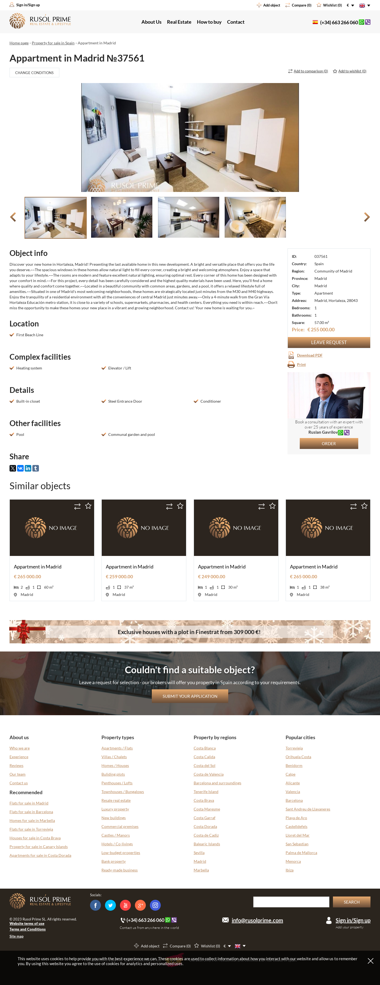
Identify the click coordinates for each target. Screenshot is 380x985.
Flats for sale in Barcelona (31, 811)
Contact (236, 22)
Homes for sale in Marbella (32, 820)
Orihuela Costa (298, 756)
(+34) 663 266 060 (339, 22)
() (311, 71)
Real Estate (179, 22)
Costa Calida (204, 756)
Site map (16, 936)
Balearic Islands (207, 844)
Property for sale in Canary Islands (39, 846)
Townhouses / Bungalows (122, 791)
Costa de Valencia (209, 774)
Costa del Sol (204, 765)
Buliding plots (113, 774)
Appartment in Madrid (37, 567)
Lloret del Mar (298, 835)
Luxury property (115, 809)
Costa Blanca (205, 748)
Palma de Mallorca (301, 852)
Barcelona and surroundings (217, 783)
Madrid (200, 861)
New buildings (113, 817)
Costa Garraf (204, 817)
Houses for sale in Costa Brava (35, 838)
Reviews (16, 765)
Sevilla (199, 852)
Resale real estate (116, 800)
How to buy (209, 22)
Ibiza (290, 870)
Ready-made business (119, 870)
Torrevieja (294, 748)
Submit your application (190, 696)
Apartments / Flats (117, 748)
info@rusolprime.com (257, 920)
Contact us (19, 783)
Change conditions (34, 73)
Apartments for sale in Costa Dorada (40, 855)
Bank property (113, 861)
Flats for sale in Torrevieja (31, 829)
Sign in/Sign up (353, 920)
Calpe (290, 774)
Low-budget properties (120, 852)
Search (352, 902)
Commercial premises (119, 826)
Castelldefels (296, 826)
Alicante (293, 783)
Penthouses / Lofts (116, 783)
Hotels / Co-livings (117, 844)
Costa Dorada (205, 826)
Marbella (201, 870)
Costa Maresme (207, 809)
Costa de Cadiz (206, 835)
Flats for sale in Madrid (29, 803)
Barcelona (294, 800)
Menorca (293, 861)
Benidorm (294, 765)
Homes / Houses (115, 765)
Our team (18, 774)
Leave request (329, 342)
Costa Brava (204, 800)
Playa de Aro (296, 817)
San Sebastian (297, 844)
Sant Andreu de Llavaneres (308, 809)
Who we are (20, 748)
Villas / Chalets (114, 756)
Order (329, 443)
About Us (151, 22)
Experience (19, 756)
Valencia (293, 791)
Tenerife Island (206, 791)
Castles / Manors (115, 835)
